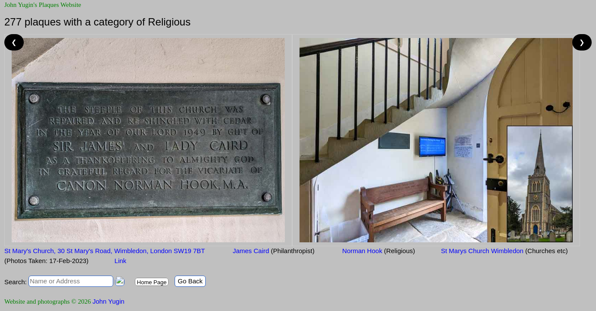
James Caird (272, 250)
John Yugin (108, 301)
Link (121, 260)
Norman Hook (378, 250)
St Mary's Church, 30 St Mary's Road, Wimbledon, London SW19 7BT (104, 250)
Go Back (190, 281)
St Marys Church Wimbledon (504, 250)
